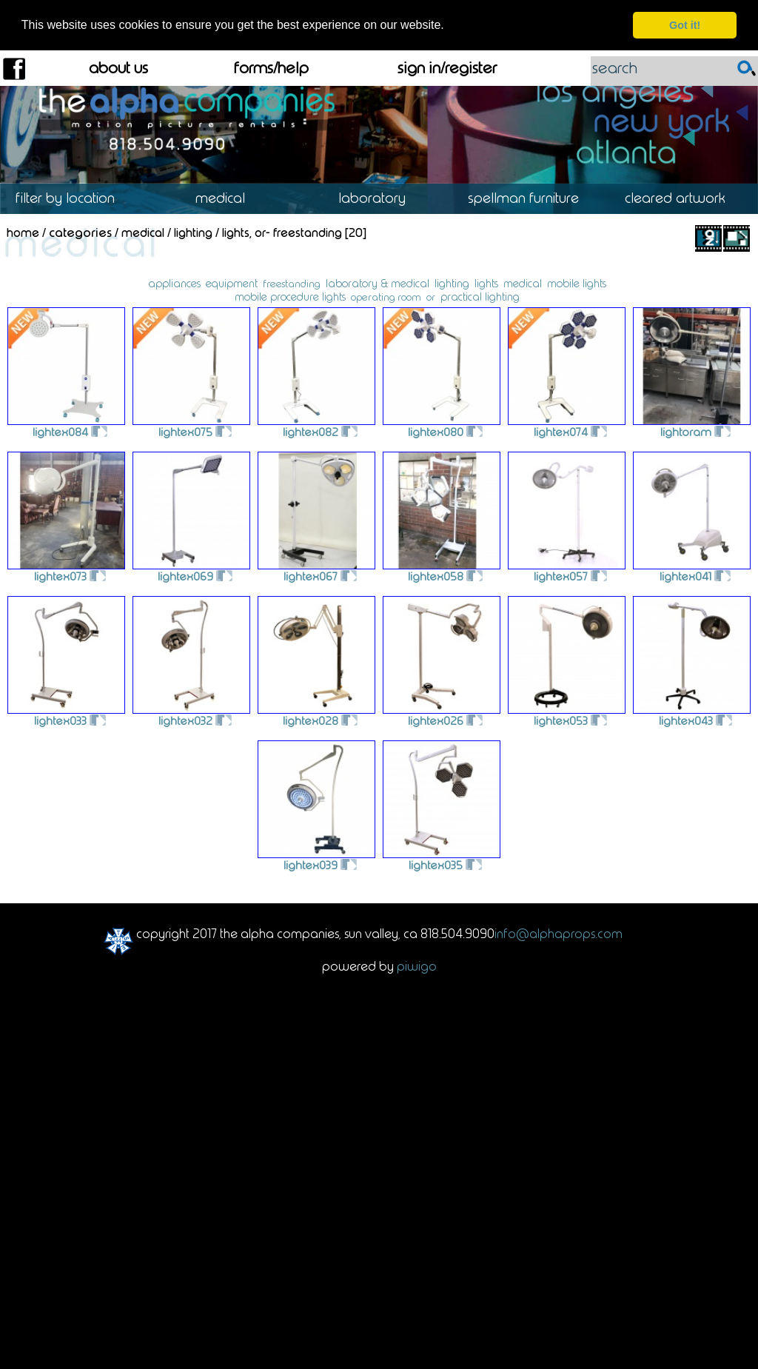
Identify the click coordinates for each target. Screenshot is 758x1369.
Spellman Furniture (530, 198)
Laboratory (379, 198)
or (430, 296)
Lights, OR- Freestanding (282, 232)
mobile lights (576, 282)
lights (486, 282)
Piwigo (417, 965)
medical (522, 282)
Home (23, 232)
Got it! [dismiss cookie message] (684, 25)
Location (76, 198)
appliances (174, 282)
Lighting (193, 232)
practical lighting (480, 296)
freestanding (292, 283)
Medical (227, 198)
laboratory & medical (377, 282)
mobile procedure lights (290, 296)
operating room (386, 296)
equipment (232, 282)
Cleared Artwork (682, 198)
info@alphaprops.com (558, 933)
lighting (452, 282)
